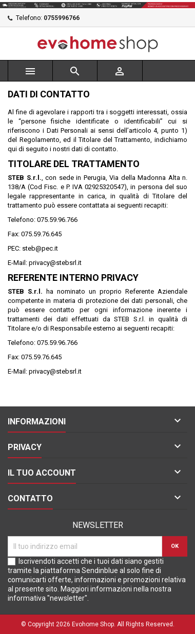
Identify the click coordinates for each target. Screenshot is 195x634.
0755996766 (62, 18)
